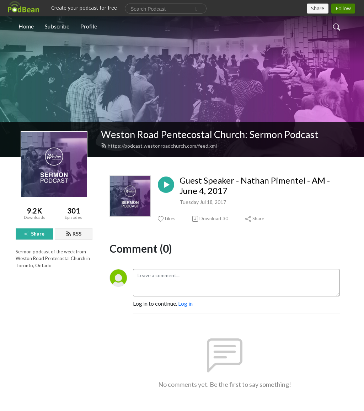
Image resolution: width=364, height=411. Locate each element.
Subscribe (57, 26)
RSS (73, 234)
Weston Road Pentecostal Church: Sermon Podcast (209, 134)
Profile (88, 26)
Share (34, 234)
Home (26, 26)
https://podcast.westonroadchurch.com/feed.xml (159, 146)
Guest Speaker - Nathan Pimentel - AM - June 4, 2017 (255, 185)
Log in (185, 303)
